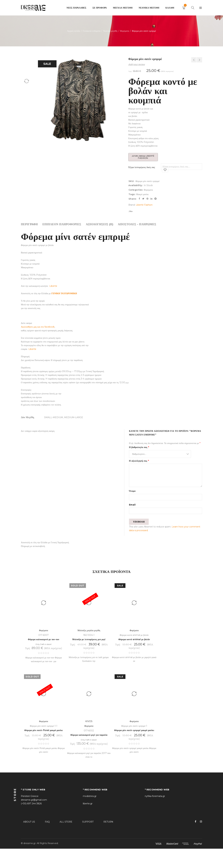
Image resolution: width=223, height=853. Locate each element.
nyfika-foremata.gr (155, 800)
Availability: (135, 185)
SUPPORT (88, 826)
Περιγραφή (29, 224)
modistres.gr (89, 800)
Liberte (53, 286)
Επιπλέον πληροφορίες (61, 224)
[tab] (29, 224)
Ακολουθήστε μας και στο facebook (38, 326)
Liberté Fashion (144, 204)
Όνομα (132, 491)
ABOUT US (29, 826)
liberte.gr (87, 807)
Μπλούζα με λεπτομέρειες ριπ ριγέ (88, 643)
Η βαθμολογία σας (139, 447)
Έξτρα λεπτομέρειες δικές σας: (141, 167)
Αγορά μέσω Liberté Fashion (144, 157)
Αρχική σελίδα (73, 31)
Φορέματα (124, 31)
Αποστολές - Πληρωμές (137, 224)
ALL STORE (66, 826)
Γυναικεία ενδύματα (91, 31)
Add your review (136, 64)
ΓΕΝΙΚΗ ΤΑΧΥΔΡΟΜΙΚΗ (64, 293)
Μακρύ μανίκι (142, 194)
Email (132, 506)
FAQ (47, 826)
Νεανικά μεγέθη (110, 31)
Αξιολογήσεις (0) (99, 224)
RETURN (108, 826)
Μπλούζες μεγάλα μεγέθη (89, 634)
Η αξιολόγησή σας (139, 460)
